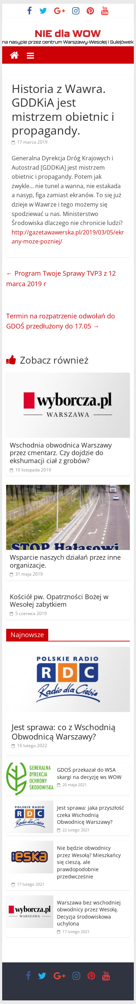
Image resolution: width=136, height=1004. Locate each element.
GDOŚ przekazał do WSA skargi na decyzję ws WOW (89, 773)
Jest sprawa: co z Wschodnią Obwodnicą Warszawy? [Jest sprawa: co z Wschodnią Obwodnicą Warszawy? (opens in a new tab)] (63, 731)
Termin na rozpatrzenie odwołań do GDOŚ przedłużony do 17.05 (60, 321)
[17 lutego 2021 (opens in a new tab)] (73, 931)
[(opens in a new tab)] (68, 377)
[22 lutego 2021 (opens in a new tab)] (73, 830)
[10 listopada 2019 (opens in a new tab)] (30, 470)
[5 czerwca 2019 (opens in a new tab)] (28, 613)
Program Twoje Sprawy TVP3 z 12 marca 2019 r (61, 278)
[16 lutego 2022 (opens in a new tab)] (29, 745)
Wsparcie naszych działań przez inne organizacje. (65, 561)
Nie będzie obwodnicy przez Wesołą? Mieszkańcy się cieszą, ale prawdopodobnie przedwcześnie (89, 862)
